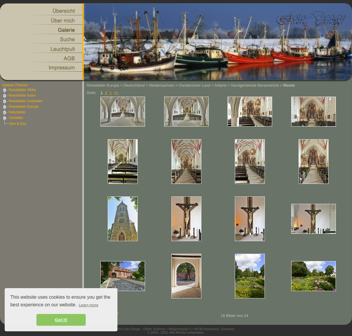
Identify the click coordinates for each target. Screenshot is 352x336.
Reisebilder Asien (19, 95)
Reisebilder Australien (22, 101)
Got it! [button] (61, 319)
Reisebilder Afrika (19, 90)
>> (116, 92)
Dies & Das (17, 124)
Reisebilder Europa (20, 107)
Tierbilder (12, 118)
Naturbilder (14, 112)
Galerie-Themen (15, 85)
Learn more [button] (88, 305)
